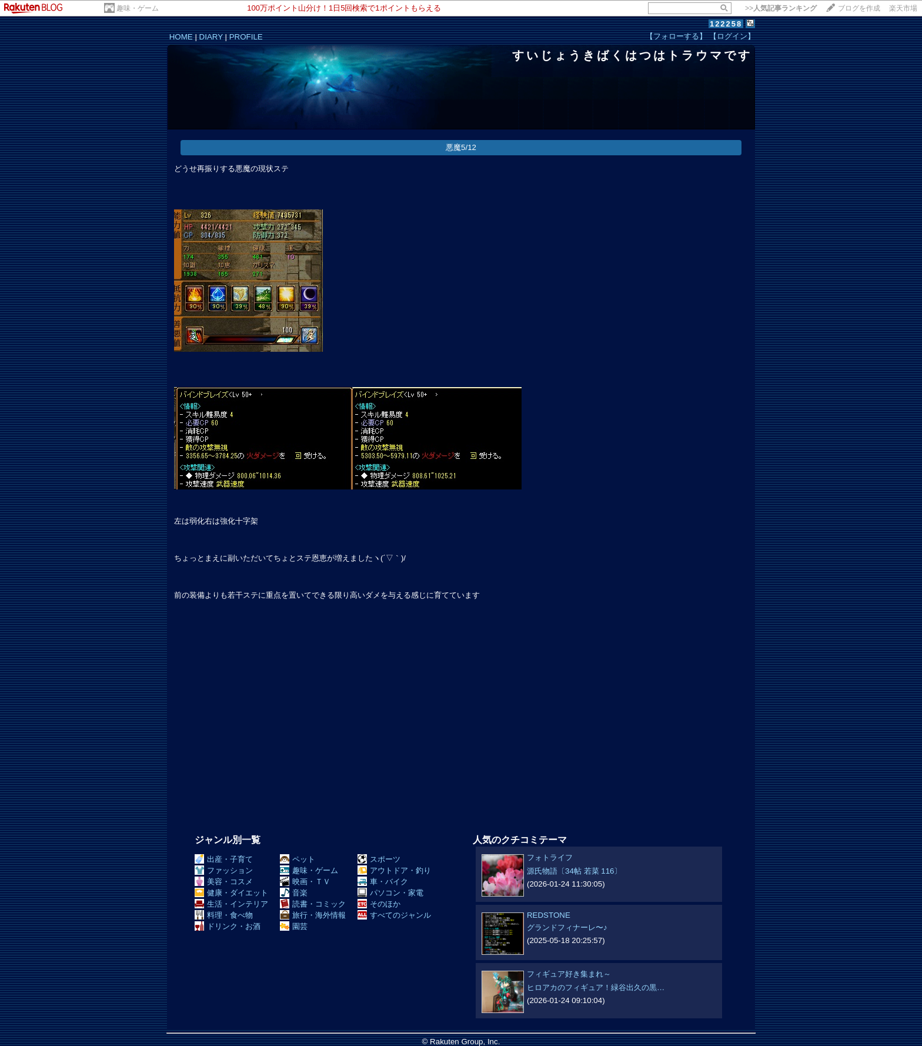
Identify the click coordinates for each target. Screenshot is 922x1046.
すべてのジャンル (394, 915)
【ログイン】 (732, 36)
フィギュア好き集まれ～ (569, 974)
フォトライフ (550, 857)
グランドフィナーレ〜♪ (567, 927)
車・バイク (383, 881)
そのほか (379, 904)
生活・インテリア (231, 904)
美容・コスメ (224, 881)
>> (781, 8)
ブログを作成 (859, 8)
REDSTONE (548, 915)
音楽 (294, 892)
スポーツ (379, 859)
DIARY (211, 36)
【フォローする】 (676, 36)
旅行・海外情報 (313, 915)
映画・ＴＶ (305, 881)
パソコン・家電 (390, 892)
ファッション (224, 870)
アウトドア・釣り (394, 870)
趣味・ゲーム (137, 8)
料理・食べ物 (224, 915)
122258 (726, 23)
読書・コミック (313, 904)
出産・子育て (224, 859)
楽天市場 (903, 8)
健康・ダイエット (231, 892)
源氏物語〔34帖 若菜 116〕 (574, 871)
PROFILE (246, 36)
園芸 (294, 926)
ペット (297, 859)
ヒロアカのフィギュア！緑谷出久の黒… (595, 987)
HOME (181, 36)
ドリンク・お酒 (227, 926)
